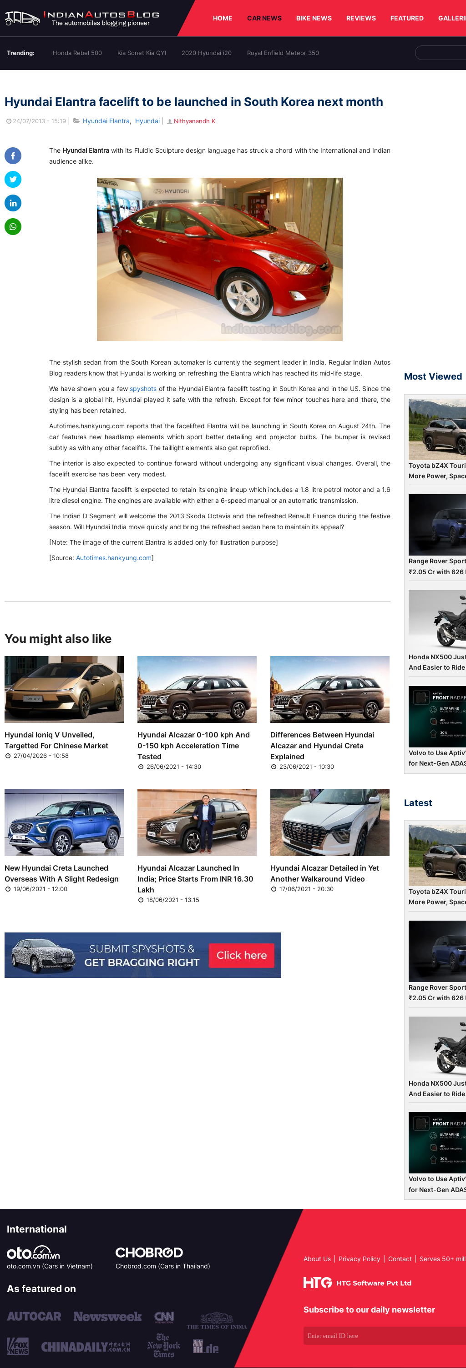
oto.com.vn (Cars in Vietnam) (50, 1266)
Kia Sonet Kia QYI (141, 52)
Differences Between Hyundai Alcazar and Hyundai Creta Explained (322, 745)
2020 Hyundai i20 (207, 52)
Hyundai (147, 121)
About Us (317, 1259)
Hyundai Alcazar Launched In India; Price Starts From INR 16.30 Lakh (195, 878)
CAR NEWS (264, 18)
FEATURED (407, 18)
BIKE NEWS (314, 18)
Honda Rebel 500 (77, 52)
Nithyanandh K (190, 121)
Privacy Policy (359, 1259)
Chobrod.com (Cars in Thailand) (163, 1266)
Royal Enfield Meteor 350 (283, 52)
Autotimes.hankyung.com (114, 557)
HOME (223, 18)
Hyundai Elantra (106, 121)
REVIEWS (361, 18)
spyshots (143, 388)
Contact (400, 1259)
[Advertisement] (435, 224)
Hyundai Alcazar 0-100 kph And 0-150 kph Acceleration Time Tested (193, 745)
